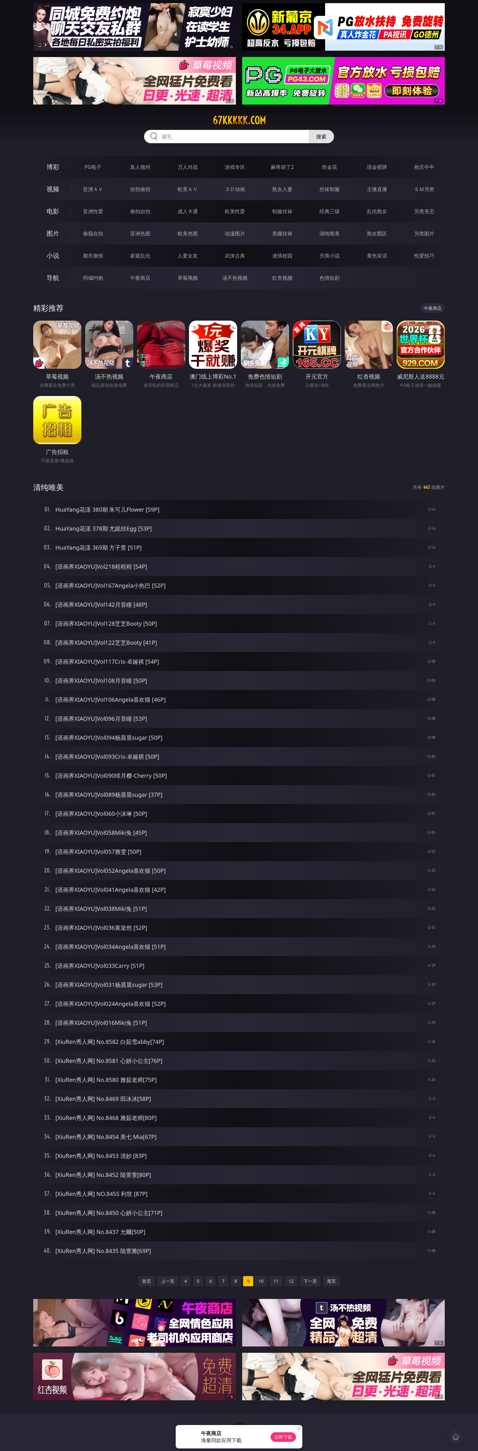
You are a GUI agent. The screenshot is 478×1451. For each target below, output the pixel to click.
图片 (53, 233)
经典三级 (329, 211)
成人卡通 (188, 211)
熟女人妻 (282, 189)
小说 (53, 255)
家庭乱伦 (140, 255)
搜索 (321, 136)
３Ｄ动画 (235, 189)
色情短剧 (329, 277)
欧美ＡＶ (188, 189)
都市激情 (93, 255)
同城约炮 (93, 277)
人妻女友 (188, 255)
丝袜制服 (329, 189)
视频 (53, 189)
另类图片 (424, 233)
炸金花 (329, 166)
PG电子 (93, 166)
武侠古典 (235, 255)
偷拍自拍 (140, 211)
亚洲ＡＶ (93, 189)
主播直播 (377, 189)
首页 (146, 1281)
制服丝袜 (282, 211)
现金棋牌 (377, 166)
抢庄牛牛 (424, 166)
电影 (53, 211)
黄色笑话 (377, 255)
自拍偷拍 (140, 189)
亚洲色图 (140, 233)
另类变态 (424, 211)
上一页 (167, 1281)
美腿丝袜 (282, 233)
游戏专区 (235, 166)
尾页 (331, 1281)
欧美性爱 (235, 211)
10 (260, 1281)
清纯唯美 (329, 233)
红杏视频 (282, 277)
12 (291, 1281)
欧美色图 (188, 233)
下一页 (310, 1281)
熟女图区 (377, 233)
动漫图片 (235, 233)
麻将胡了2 (282, 166)
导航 (53, 277)
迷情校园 (282, 255)
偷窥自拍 (93, 233)
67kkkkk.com (239, 120)
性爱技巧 (424, 255)
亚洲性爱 (93, 211)
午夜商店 (140, 277)
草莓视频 (188, 277)
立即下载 (283, 1437)
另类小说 (329, 255)
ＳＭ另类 (424, 189)
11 (276, 1281)
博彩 (53, 167)
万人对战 (188, 166)
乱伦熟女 (377, 211)
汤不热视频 (235, 277)
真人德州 (140, 166)
